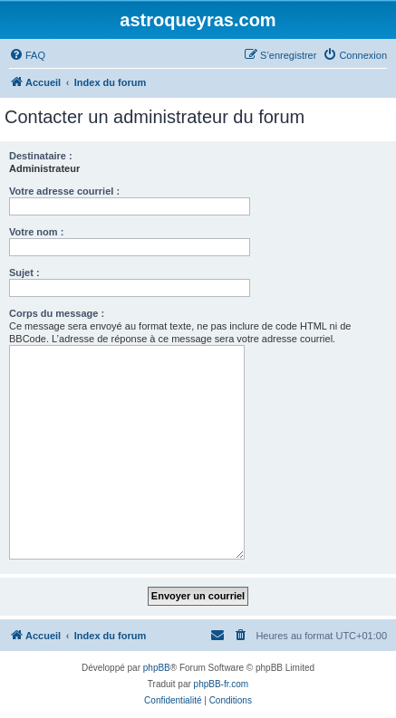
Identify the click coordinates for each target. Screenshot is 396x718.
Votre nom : (36, 231)
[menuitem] (27, 55)
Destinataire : (40, 155)
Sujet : (24, 272)
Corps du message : (56, 313)
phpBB (156, 668)
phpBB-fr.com (221, 684)
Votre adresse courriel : (64, 191)
